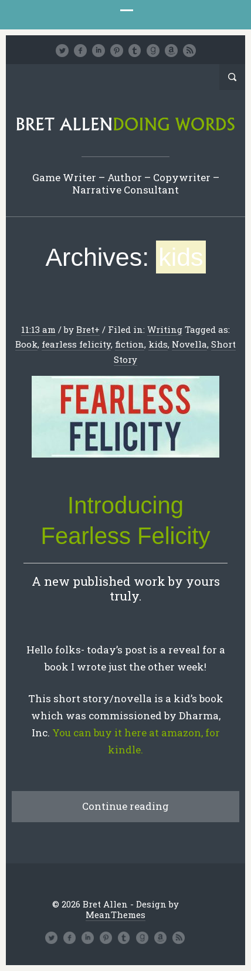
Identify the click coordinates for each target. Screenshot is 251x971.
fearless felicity (76, 344)
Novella (189, 344)
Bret (85, 329)
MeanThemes (115, 914)
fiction (129, 344)
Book (26, 344)
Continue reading (125, 806)
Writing (164, 329)
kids (158, 344)
